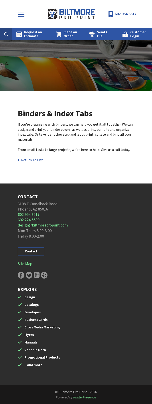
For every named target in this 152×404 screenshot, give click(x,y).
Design (29, 297)
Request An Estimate (33, 34)
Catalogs (31, 304)
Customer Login (138, 34)
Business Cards (35, 319)
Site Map (25, 264)
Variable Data (35, 349)
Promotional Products (42, 357)
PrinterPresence (84, 397)
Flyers (29, 334)
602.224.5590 (28, 220)
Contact (31, 251)
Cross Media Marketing (42, 327)
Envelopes (32, 312)
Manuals (30, 342)
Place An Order (70, 34)
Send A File (102, 34)
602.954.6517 (125, 14)
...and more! (33, 365)
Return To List (32, 160)
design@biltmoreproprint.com (43, 225)
